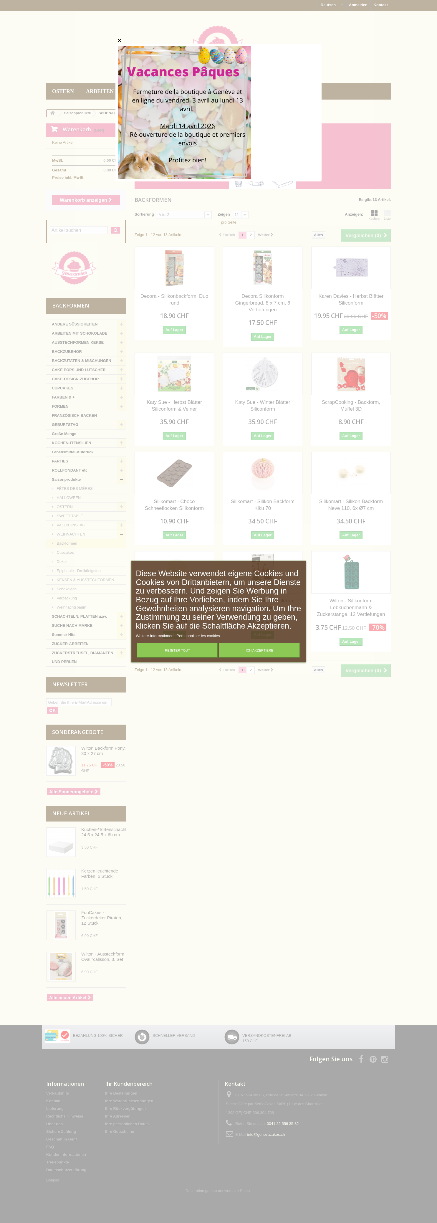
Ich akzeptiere (259, 650)
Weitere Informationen (155, 635)
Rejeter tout (177, 650)
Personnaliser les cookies (198, 635)
